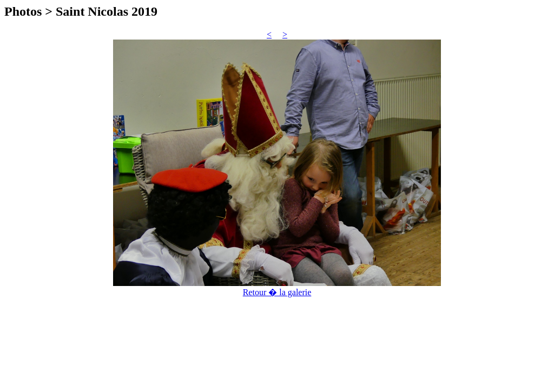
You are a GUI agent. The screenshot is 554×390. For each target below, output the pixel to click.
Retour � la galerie (277, 292)
